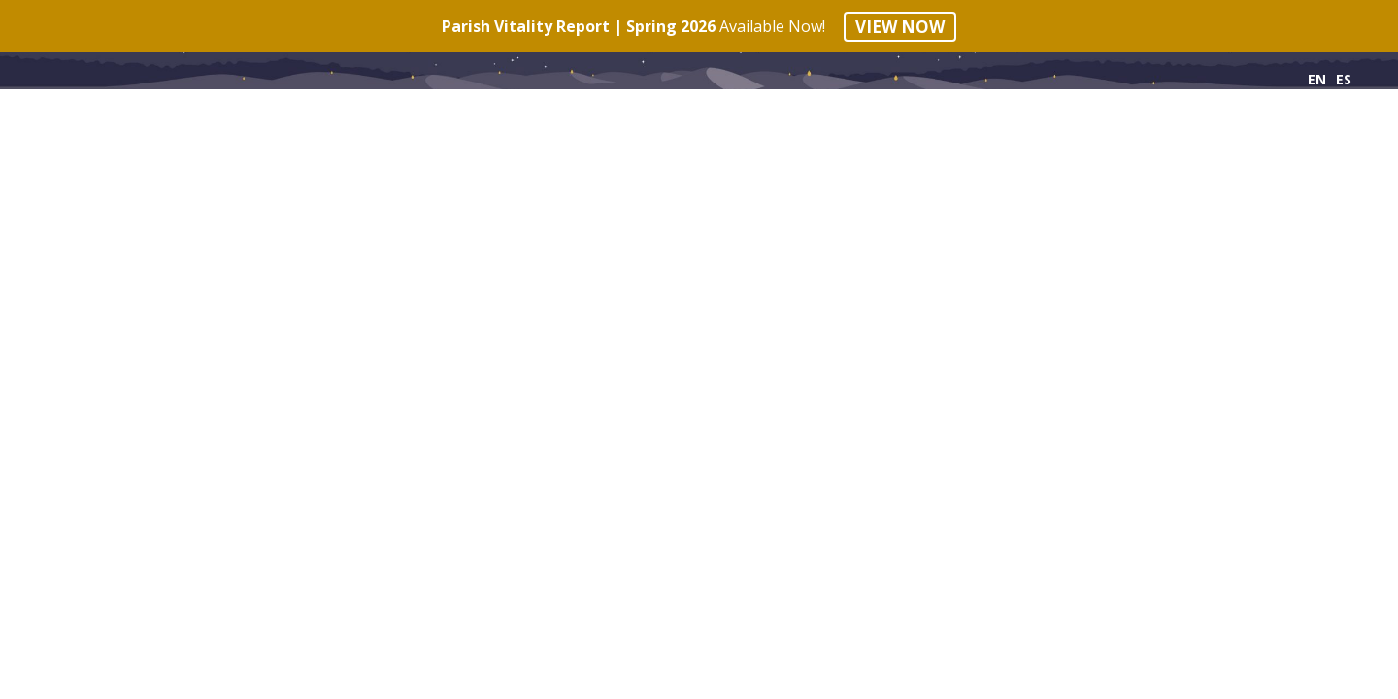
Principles (85, 117)
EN (1317, 79)
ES (1343, 79)
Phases (209, 117)
